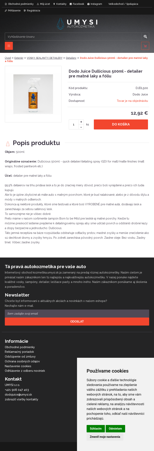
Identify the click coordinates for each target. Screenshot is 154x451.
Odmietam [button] (115, 428)
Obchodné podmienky (21, 4)
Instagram (96, 4)
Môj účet (45, 4)
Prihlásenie (14, 10)
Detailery (71, 58)
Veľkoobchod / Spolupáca (123, 4)
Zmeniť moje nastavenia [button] (105, 436)
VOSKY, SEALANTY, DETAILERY (44, 58)
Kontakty (61, 4)
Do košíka (121, 124)
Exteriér (18, 58)
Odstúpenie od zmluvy (20, 356)
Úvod (8, 58)
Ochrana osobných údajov (22, 361)
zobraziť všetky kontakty (21, 399)
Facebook (78, 4)
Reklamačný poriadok (19, 351)
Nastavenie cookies (18, 366)
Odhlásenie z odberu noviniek (25, 370)
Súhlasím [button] (96, 428)
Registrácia (33, 10)
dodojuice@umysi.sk (18, 394)
